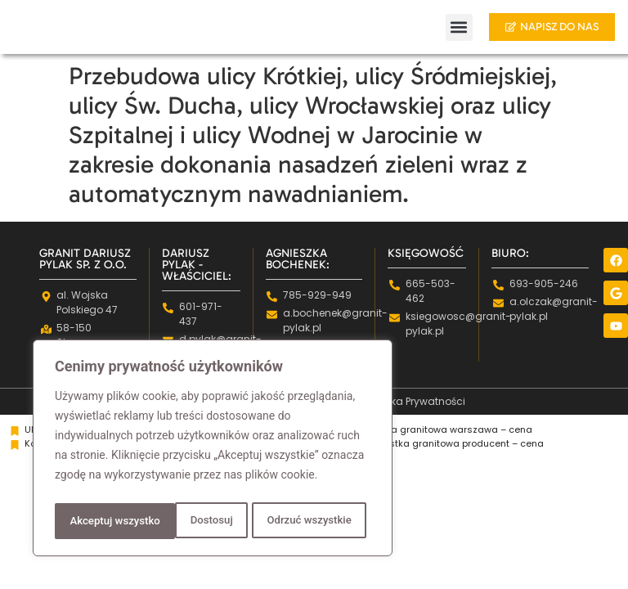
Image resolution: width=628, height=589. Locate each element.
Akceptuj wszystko (310, 521)
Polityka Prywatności (415, 401)
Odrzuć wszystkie (187, 521)
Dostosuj (89, 521)
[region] (212, 450)
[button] (447, 27)
